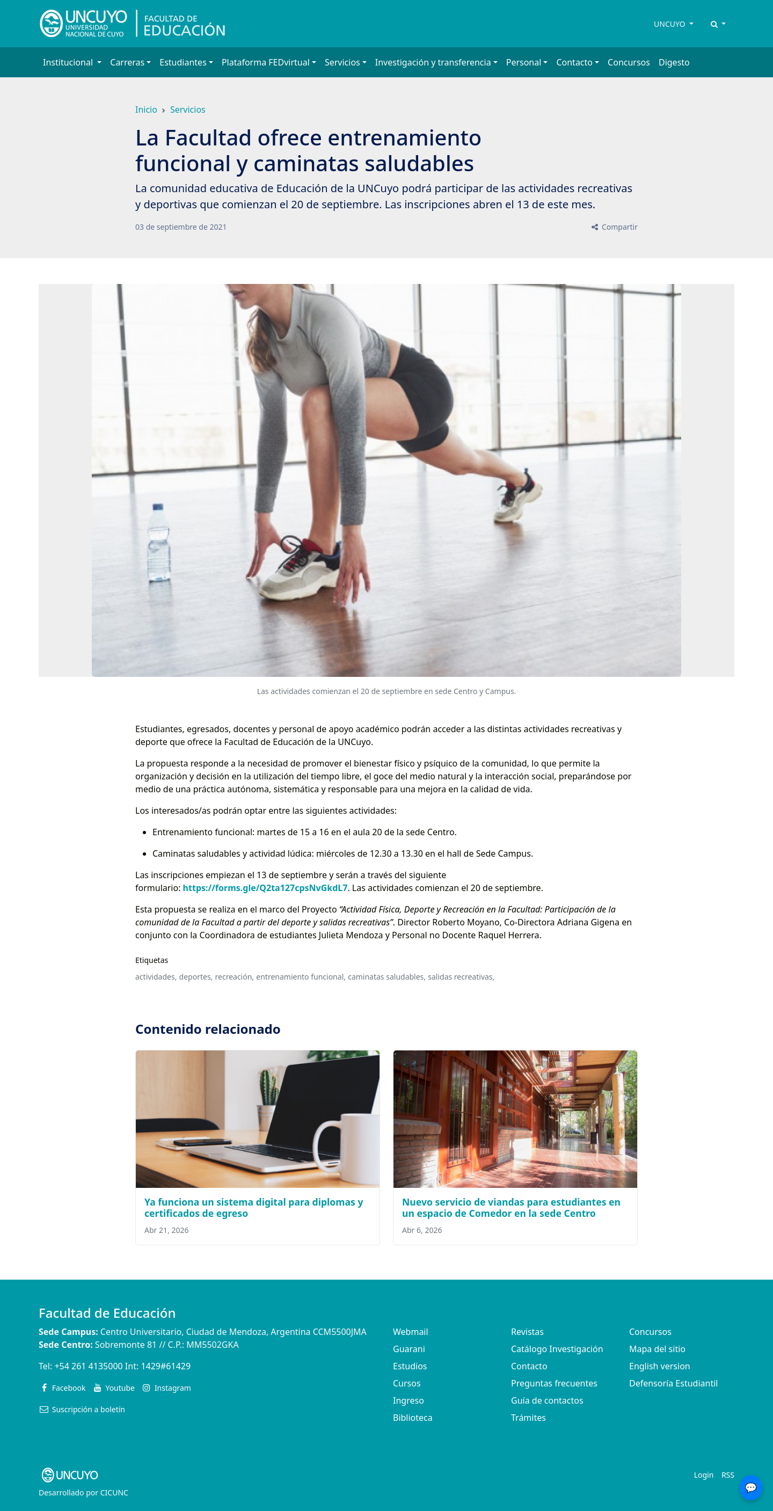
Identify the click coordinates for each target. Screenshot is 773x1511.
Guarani (409, 1349)
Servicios (188, 109)
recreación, (234, 977)
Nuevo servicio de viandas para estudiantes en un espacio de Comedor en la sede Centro (511, 1207)
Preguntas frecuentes (554, 1383)
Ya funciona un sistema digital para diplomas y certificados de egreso (253, 1207)
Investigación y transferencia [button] (433, 62)
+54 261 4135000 (88, 1366)
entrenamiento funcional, (301, 977)
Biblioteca (413, 1418)
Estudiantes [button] (183, 62)
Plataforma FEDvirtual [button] (266, 62)
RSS (727, 1475)
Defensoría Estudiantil (673, 1383)
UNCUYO (670, 24)
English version (659, 1366)
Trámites (528, 1418)
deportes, (196, 977)
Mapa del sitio (657, 1349)
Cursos (407, 1383)
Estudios (410, 1366)
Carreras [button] (127, 62)
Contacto (529, 1366)
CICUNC (114, 1492)
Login (704, 1475)
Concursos (629, 62)
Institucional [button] (69, 62)
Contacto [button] (574, 62)
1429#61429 (166, 1366)
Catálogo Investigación (557, 1349)
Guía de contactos (547, 1400)
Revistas (527, 1332)
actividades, (156, 977)
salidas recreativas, (461, 977)
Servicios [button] (342, 62)
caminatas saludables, (387, 977)
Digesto (674, 62)
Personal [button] (524, 62)
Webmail (410, 1332)
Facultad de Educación (107, 1313)
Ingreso (408, 1400)
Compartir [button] (614, 227)
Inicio (146, 109)
